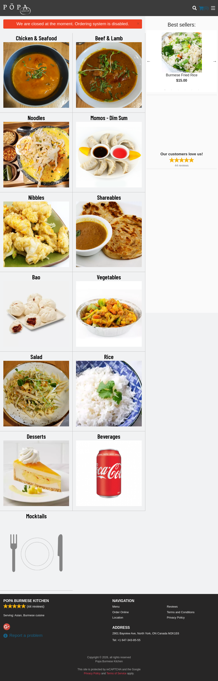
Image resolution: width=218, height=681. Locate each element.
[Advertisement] (174, 123)
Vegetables (109, 276)
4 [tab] (185, 90)
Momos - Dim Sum (109, 117)
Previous (148, 61)
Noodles (36, 117)
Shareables (109, 197)
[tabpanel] (182, 61)
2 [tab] (171, 90)
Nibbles (36, 197)
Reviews (172, 606)
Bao (36, 276)
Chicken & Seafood (36, 38)
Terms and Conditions (181, 612)
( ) (204, 8)
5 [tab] (191, 90)
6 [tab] (198, 90)
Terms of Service (116, 673)
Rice (109, 356)
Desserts (36, 436)
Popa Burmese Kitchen (26, 601)
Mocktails (36, 515)
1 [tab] (165, 90)
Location (117, 617)
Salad (36, 356)
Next (214, 61)
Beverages (108, 436)
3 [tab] (178, 90)
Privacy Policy (176, 617)
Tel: (126, 640)
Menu (116, 606)
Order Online (120, 612)
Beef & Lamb (109, 38)
